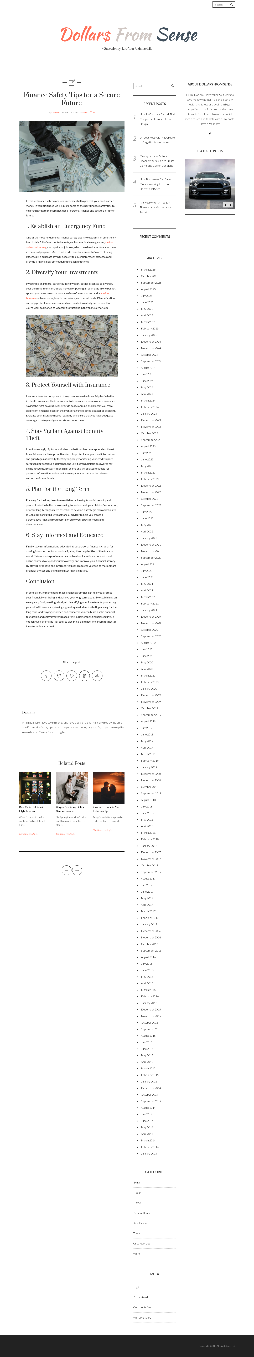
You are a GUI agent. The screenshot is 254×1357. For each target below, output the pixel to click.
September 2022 (151, 505)
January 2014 (149, 1153)
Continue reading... (28, 835)
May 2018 (147, 819)
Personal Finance (112, 65)
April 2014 (147, 1133)
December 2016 (151, 930)
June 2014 (147, 1120)
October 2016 (149, 944)
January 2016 (149, 1002)
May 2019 (147, 741)
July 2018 (146, 806)
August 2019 (148, 721)
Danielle (55, 112)
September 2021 (151, 557)
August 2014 (148, 1107)
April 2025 (147, 315)
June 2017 (147, 891)
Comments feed (142, 1307)
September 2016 (151, 950)
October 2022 (149, 498)
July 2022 (146, 511)
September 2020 (151, 636)
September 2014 (151, 1101)
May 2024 (147, 387)
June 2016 (147, 970)
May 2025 (147, 308)
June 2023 (147, 459)
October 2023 (149, 433)
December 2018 (151, 773)
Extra (85, 112)
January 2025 (149, 335)
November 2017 (151, 858)
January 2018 (149, 845)
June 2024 (147, 380)
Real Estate (191, 65)
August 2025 (148, 289)
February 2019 (150, 760)
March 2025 (148, 321)
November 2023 (151, 426)
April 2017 (147, 904)
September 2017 (151, 871)
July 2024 (146, 374)
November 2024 (151, 348)
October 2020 (149, 629)
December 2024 (151, 341)
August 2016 (148, 957)
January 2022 (149, 538)
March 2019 (148, 754)
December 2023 (151, 420)
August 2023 (148, 446)
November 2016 (151, 937)
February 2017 (150, 917)
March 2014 (148, 1140)
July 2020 (146, 649)
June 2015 (147, 1048)
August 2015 (148, 1035)
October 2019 (149, 708)
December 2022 (151, 485)
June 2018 (147, 813)
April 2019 (147, 747)
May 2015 (147, 1055)
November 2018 (151, 780)
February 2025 (150, 328)
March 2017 (148, 911)
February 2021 (150, 603)
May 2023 (147, 465)
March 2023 (148, 472)
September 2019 (151, 714)
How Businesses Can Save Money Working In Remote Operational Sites (155, 183)
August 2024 (148, 367)
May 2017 (147, 898)
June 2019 (147, 734)
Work (165, 65)
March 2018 (148, 832)
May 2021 (147, 583)
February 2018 (150, 839)
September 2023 (151, 439)
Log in (136, 1287)
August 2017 (148, 878)
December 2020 (151, 616)
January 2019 (149, 767)
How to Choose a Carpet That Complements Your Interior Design (157, 119)
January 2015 (149, 1081)
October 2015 (149, 1022)
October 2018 (149, 786)
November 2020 (151, 623)
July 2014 (146, 1114)
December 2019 (151, 695)
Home (137, 1202)
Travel (143, 65)
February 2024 (150, 407)
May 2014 (147, 1127)
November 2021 (151, 551)
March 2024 (148, 400)
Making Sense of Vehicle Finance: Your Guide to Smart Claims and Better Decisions (157, 160)
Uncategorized (142, 1243)
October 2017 (149, 865)
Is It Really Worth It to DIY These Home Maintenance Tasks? (155, 207)
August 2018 (148, 799)
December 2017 (151, 852)
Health (80, 65)
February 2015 (150, 1074)
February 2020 (150, 682)
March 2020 (148, 675)
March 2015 (148, 1068)
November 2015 (151, 1016)
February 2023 (150, 479)
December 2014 (151, 1088)
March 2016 (148, 989)
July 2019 (146, 727)
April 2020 (147, 668)
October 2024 (149, 354)
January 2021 (149, 610)
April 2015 (147, 1061)
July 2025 (146, 295)
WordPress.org (142, 1317)
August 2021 (148, 564)
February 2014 (150, 1146)
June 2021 (147, 577)
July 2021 (146, 570)
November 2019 (151, 701)
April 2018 (147, 826)
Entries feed (140, 1297)
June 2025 (147, 302)
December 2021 (151, 544)
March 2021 (148, 596)
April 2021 (147, 590)
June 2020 (147, 655)
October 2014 (149, 1094)
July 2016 (146, 963)
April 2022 (147, 531)
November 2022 (151, 492)
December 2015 (151, 1009)
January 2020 (149, 688)
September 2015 (151, 1029)
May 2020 (147, 662)
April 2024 (147, 393)
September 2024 (151, 361)
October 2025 (149, 276)
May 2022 (147, 524)
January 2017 (149, 924)
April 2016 (147, 983)
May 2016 (147, 976)
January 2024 (149, 413)
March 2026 (148, 269)
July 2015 (146, 1042)
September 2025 (151, 282)
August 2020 (148, 642)
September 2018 (151, 793)
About (58, 65)
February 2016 (150, 996)
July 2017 (146, 885)
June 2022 (147, 518)
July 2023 (146, 452)
